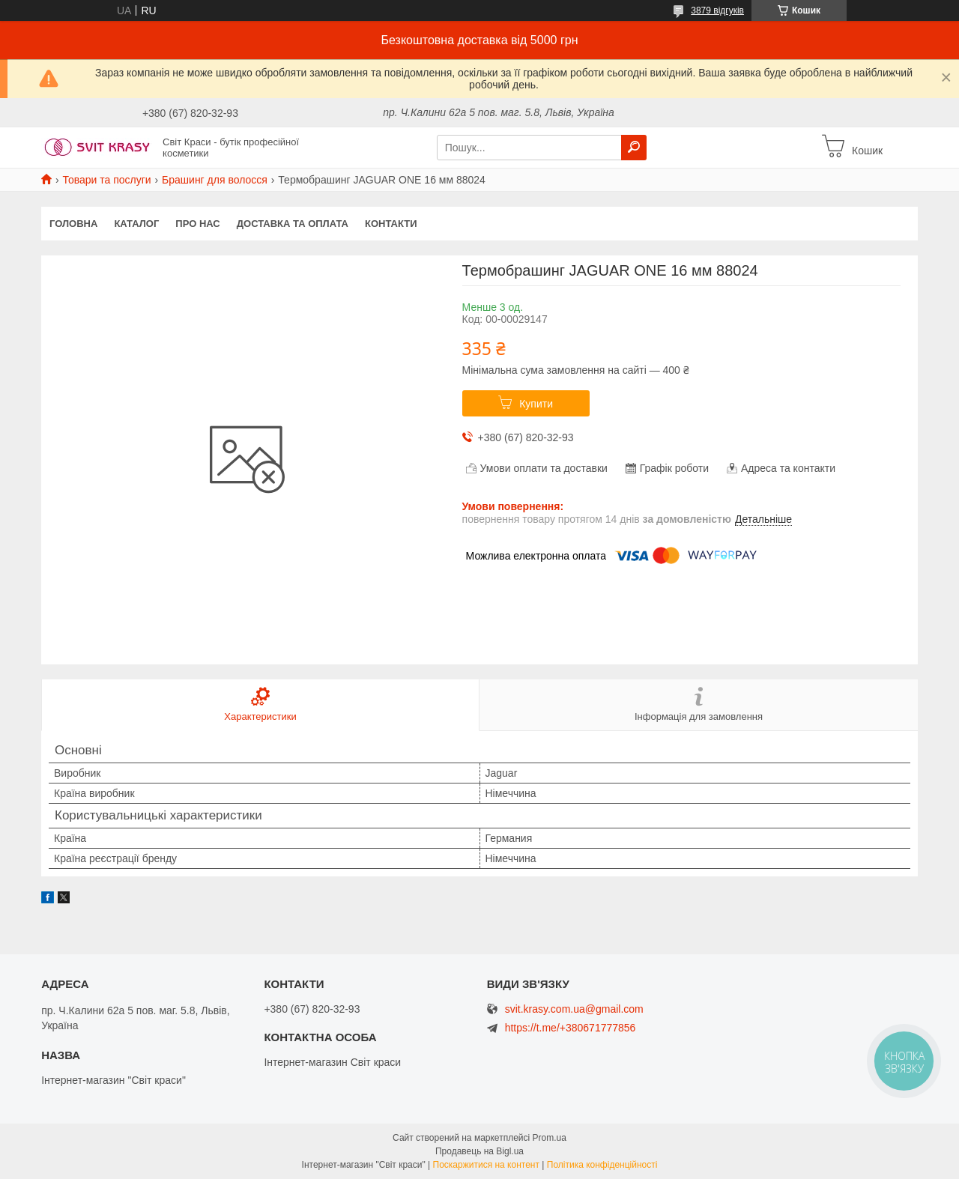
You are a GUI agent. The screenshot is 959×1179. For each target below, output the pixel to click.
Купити (536, 404)
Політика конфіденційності (602, 1165)
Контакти (391, 223)
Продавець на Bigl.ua (479, 1151)
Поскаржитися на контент (486, 1165)
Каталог (136, 223)
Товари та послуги (106, 180)
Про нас (197, 223)
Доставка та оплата (292, 223)
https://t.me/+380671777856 (570, 1028)
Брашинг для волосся (214, 180)
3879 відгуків (717, 10)
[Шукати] (634, 147)
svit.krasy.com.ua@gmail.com (574, 1009)
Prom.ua (549, 1138)
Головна (73, 223)
